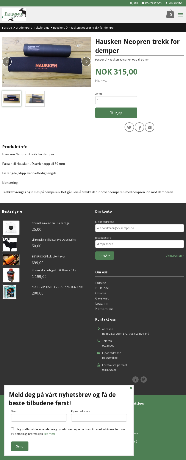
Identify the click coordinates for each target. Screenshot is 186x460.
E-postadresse (104, 222)
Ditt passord (103, 238)
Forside (7, 28)
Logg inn (101, 303)
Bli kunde (102, 288)
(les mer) (49, 434)
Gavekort (102, 298)
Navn (39, 415)
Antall (98, 94)
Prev (11, 61)
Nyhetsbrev (135, 403)
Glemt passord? (175, 255)
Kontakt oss (104, 308)
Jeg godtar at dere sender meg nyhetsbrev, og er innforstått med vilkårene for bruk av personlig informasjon (68, 431)
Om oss (100, 293)
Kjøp (116, 113)
